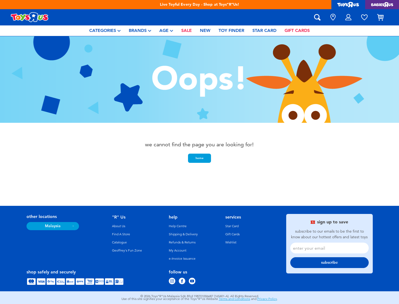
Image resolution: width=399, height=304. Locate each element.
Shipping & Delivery (183, 234)
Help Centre (178, 226)
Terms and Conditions (234, 299)
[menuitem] (105, 30)
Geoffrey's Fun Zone (127, 250)
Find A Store (121, 234)
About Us (118, 226)
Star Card (232, 226)
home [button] (199, 158)
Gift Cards (232, 234)
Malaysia (53, 226)
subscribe (329, 262)
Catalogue (119, 242)
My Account (177, 250)
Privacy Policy (267, 299)
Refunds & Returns (182, 242)
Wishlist (230, 242)
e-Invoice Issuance (182, 258)
